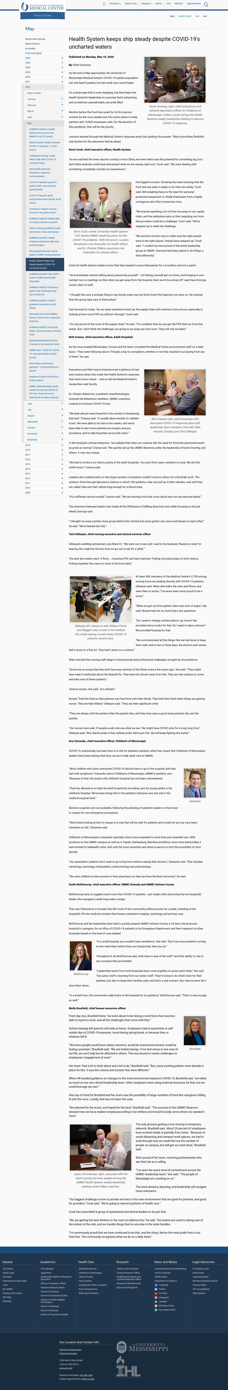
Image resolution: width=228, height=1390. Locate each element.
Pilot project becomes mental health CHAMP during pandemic (45, 251)
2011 (27, 481)
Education (114, 4)
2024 (27, 65)
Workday (7, 1299)
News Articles (34, 91)
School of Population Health (54, 1313)
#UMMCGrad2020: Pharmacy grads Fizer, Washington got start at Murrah (43, 289)
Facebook (161, 1283)
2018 (27, 448)
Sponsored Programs (127, 1285)
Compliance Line (201, 1267)
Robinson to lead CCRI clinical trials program (43, 377)
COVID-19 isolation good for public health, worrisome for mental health (43, 184)
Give (169, 4)
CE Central (8, 1267)
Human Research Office (128, 1271)
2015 (27, 462)
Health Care (130, 4)
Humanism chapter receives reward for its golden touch (43, 209)
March (30, 109)
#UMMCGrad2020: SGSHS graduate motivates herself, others (42, 302)
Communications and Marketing (170, 1267)
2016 (27, 457)
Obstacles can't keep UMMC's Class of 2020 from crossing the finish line (44, 316)
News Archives (32, 42)
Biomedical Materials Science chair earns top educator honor (44, 340)
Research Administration (129, 1281)
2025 (27, 61)
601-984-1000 (86, 1373)
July (29, 408)
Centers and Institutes (127, 1267)
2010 (27, 486)
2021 (27, 79)
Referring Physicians (89, 1291)
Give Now (7, 1275)
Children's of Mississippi (90, 1271)
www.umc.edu (65, 1366)
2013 (27, 471)
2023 (27, 70)
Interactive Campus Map (15, 1279)
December (32, 438)
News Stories (43, 15)
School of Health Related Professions (53, 1299)
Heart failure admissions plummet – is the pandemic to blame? (43, 365)
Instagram (162, 1295)
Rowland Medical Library (53, 1285)
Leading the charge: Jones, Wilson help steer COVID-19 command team (42, 158)
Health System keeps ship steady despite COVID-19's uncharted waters (42, 263)
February (31, 103)
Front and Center (33, 51)
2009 (27, 490)
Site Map (7, 1295)
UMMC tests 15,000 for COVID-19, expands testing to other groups (44, 352)
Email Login (8, 1271)
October (31, 426)
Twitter (160, 1287)
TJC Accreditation (201, 1287)
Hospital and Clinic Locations (93, 1283)
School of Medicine (50, 1304)
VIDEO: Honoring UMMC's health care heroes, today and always (45, 228)
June (29, 402)
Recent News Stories (35, 37)
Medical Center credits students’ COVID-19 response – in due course (45, 144)
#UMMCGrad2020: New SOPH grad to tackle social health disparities (44, 276)
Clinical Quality (86, 1275)
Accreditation (47, 1267)
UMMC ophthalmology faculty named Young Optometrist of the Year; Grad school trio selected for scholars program (44, 390)
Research (145, 4)
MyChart (178, 4)
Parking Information (12, 1291)
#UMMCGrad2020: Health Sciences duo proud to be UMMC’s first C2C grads (42, 131)
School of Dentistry (50, 1290)
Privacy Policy (199, 1283)
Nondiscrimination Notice (205, 1279)
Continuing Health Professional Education (56, 1276)
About (158, 4)
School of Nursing (49, 1308)
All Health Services (88, 1267)
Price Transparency (88, 1287)
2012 (27, 476)
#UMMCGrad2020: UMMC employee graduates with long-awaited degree (44, 240)
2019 (27, 443)
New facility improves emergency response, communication (39, 171)
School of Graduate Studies (54, 1294)
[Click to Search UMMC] (206, 4)
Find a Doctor (85, 1279)
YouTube (161, 1291)
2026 (27, 56)
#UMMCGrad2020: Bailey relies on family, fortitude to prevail (44, 218)
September (32, 420)
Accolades (30, 46)
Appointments (194, 4)
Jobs (5, 1283)
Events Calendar (163, 1271)
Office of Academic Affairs (53, 1281)
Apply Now (46, 1271)
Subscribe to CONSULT (166, 1279)
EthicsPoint (198, 1271)
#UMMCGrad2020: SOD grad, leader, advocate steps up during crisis (45, 329)
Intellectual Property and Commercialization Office (129, 1276)
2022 (27, 75)
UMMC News (161, 1275)
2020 (197, 14)
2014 (27, 467)
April (29, 115)
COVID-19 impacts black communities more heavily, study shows (45, 197)
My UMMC (8, 1287)
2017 (27, 453)
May (29, 121)
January (31, 97)
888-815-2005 (88, 1377)
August (31, 414)
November (32, 432)
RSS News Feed (164, 1304)
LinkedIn (161, 1300)
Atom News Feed (165, 1308)
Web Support (199, 1291)
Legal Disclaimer (201, 1275)
